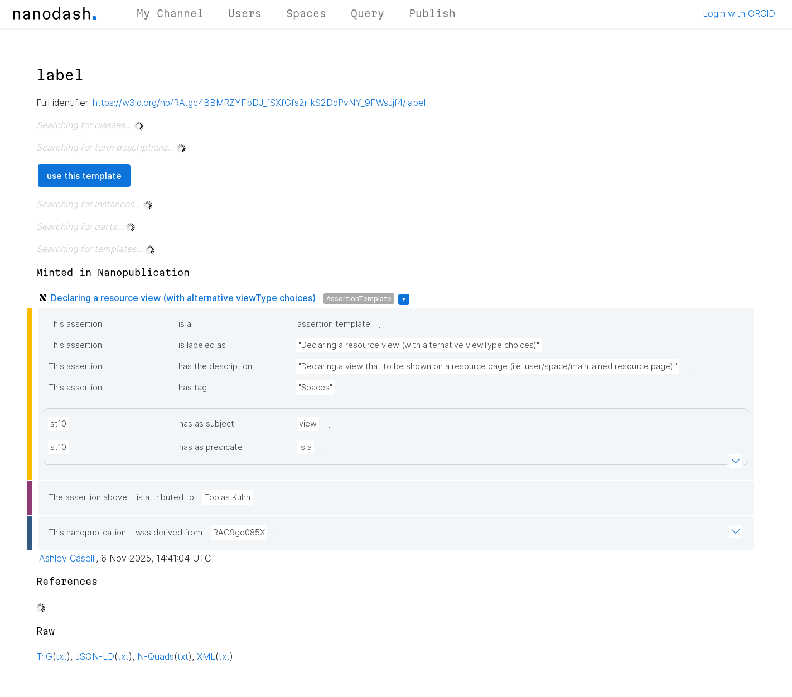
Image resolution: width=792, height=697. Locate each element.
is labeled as (202, 345)
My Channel (170, 13)
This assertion (75, 324)
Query (367, 13)
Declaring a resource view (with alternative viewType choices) (183, 297)
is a (184, 324)
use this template (84, 175)
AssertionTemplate (359, 298)
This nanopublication (87, 532)
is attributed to (165, 497)
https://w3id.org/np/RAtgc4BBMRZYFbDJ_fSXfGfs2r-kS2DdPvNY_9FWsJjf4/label (259, 102)
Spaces (306, 13)
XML (206, 656)
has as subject (206, 424)
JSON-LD (94, 656)
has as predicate (211, 447)
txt (61, 656)
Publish (432, 13)
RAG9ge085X (239, 532)
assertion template (333, 324)
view (308, 424)
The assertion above (88, 497)
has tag (192, 388)
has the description (215, 366)
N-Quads (155, 656)
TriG (44, 656)
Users (245, 13)
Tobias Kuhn (227, 497)
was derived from (169, 532)
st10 (58, 424)
